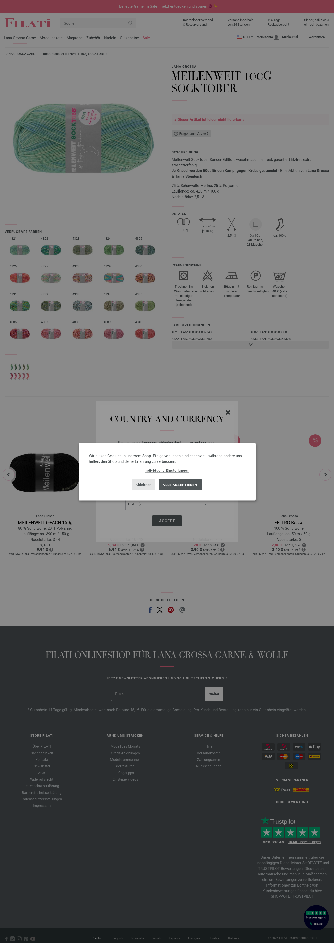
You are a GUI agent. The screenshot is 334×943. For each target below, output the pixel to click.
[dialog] (167, 471)
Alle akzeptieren (180, 485)
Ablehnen (143, 485)
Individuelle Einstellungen (167, 470)
